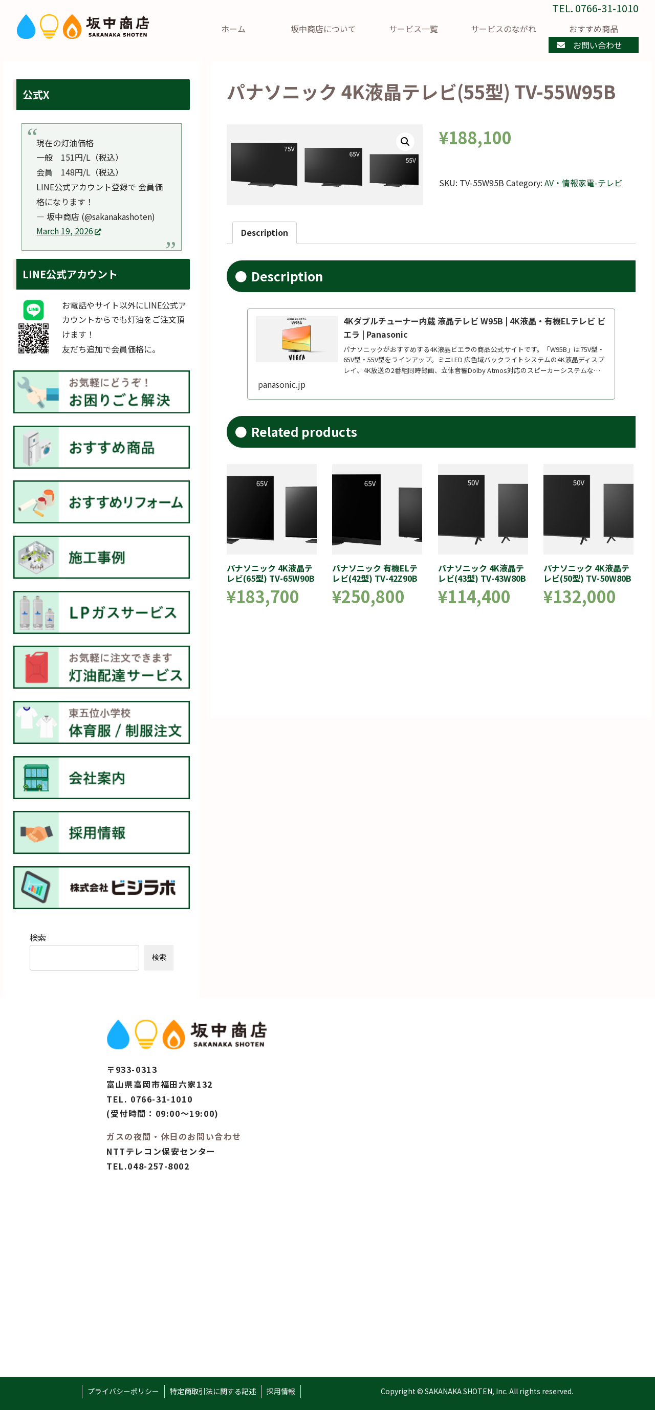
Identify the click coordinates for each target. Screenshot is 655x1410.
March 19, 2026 (68, 231)
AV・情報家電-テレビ (583, 183)
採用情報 (281, 1391)
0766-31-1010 (161, 1099)
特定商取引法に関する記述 (213, 1391)
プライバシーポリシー (123, 1391)
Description (264, 232)
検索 (38, 937)
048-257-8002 (158, 1166)
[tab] (264, 233)
